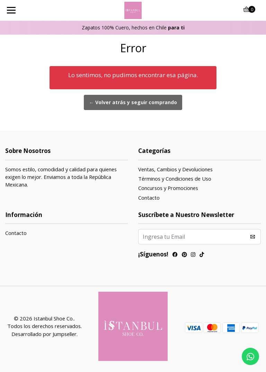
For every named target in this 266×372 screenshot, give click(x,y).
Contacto (149, 197)
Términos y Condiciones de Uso (174, 178)
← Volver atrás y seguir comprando (133, 102)
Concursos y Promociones (168, 187)
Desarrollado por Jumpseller (44, 333)
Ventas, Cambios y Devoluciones (175, 169)
